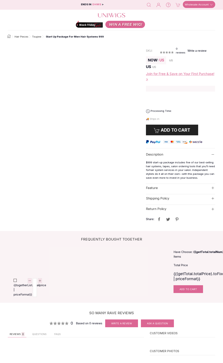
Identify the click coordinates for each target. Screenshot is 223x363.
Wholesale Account (199, 5)
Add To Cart (188, 289)
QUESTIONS (39, 334)
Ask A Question (157, 323)
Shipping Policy (157, 198)
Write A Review (121, 323)
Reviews (17, 334)
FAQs (57, 334)
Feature (152, 188)
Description (154, 154)
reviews (180, 50)
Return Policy (156, 209)
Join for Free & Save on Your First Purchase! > (180, 76)
